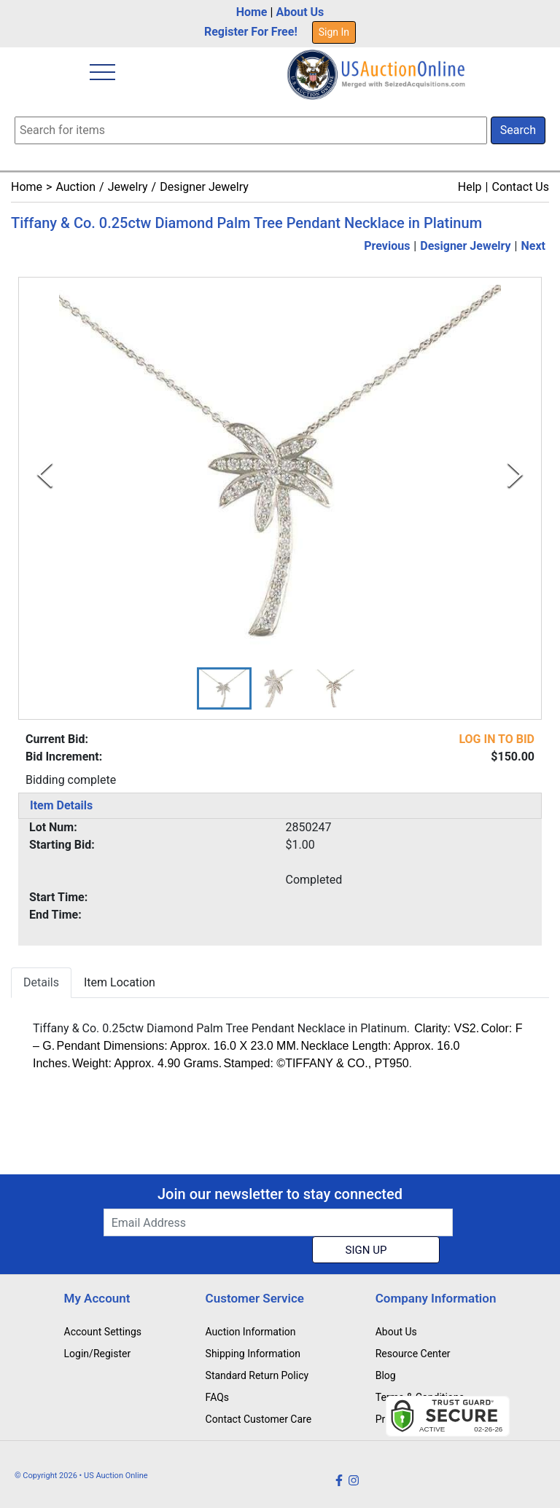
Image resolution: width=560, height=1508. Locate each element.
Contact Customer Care (259, 1419)
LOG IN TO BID (496, 739)
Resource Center (413, 1353)
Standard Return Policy (257, 1375)
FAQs (218, 1397)
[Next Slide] (515, 474)
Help (470, 187)
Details (41, 982)
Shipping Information (253, 1353)
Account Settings (102, 1332)
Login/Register (97, 1353)
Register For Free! (251, 32)
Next (533, 246)
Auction (75, 187)
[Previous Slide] (44, 474)
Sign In (334, 32)
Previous (387, 246)
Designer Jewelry (204, 187)
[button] (224, 688)
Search (518, 130)
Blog (386, 1375)
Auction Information (251, 1332)
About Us (300, 12)
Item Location (119, 982)
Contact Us (520, 187)
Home (252, 12)
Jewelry (128, 187)
